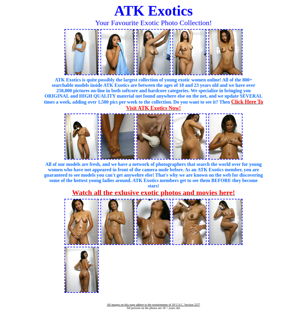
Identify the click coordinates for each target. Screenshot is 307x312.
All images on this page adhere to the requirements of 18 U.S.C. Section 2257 (153, 304)
